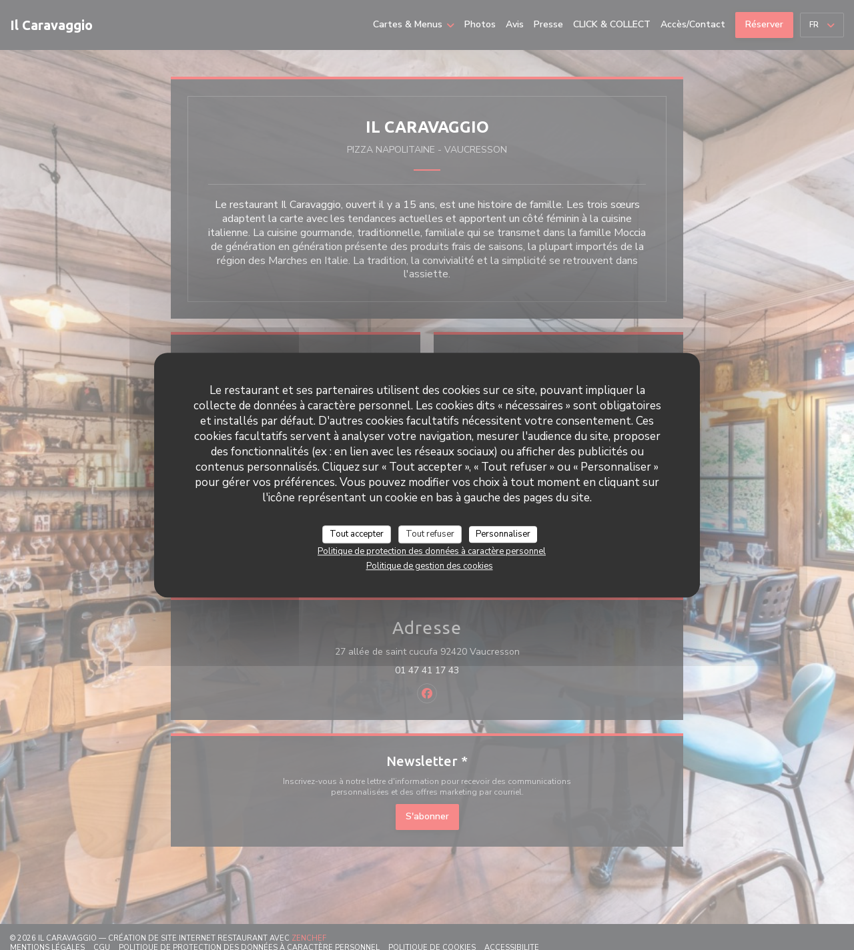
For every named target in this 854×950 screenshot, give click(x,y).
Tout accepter (357, 534)
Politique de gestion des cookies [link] (429, 566)
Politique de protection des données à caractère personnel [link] (432, 551)
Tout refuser (430, 534)
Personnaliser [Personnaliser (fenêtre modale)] (503, 534)
